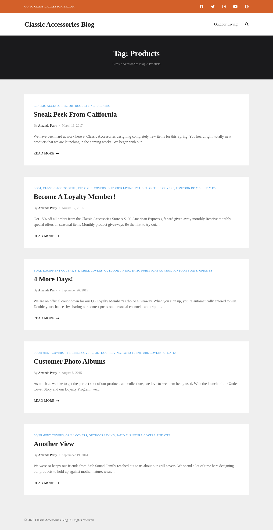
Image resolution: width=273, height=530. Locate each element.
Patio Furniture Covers (154, 188)
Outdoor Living (225, 24)
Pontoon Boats (188, 188)
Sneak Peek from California (75, 114)
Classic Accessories (50, 105)
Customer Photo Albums (69, 361)
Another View (54, 444)
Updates (103, 105)
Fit (80, 188)
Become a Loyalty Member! (74, 196)
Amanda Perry (47, 125)
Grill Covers (95, 188)
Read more (47, 153)
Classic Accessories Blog (59, 24)
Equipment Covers (58, 270)
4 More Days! (53, 279)
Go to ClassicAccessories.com (49, 6)
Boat (37, 188)
